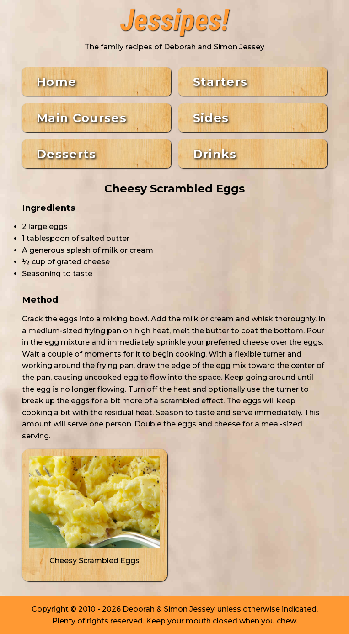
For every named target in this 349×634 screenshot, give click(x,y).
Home (56, 82)
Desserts (67, 154)
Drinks (215, 154)
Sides (211, 118)
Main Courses (82, 118)
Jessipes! (174, 20)
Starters (220, 82)
